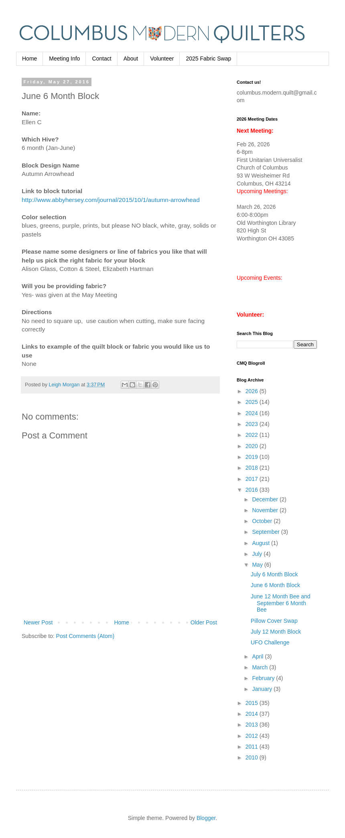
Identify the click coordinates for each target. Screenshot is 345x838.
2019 (253, 457)
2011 (253, 746)
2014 (253, 714)
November (265, 510)
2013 (253, 724)
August (261, 543)
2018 (253, 467)
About (131, 58)
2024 (253, 413)
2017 (253, 479)
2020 (253, 446)
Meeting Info (64, 58)
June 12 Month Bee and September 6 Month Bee (280, 603)
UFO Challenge (270, 642)
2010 (253, 757)
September (266, 532)
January (263, 689)
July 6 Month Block (274, 574)
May (258, 564)
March (260, 667)
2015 (253, 703)
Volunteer (162, 58)
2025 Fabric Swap (208, 58)
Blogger (206, 818)
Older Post (204, 622)
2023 (253, 424)
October (263, 521)
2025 (253, 402)
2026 (253, 391)
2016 (253, 490)
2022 (253, 435)
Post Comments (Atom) (85, 636)
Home (29, 58)
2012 (253, 736)
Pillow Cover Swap (274, 621)
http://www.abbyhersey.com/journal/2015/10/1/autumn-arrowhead (111, 199)
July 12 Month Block (276, 631)
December (265, 499)
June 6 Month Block (275, 585)
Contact (101, 58)
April (258, 656)
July (258, 554)
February (264, 678)
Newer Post (38, 622)
